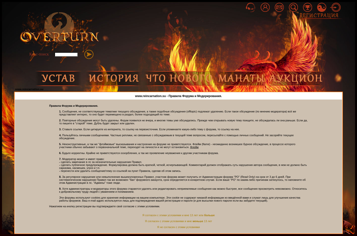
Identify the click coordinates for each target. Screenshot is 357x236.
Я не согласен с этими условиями (178, 227)
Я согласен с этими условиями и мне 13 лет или (178, 215)
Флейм (194, 147)
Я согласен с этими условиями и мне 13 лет (178, 221)
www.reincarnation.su (29, 89)
